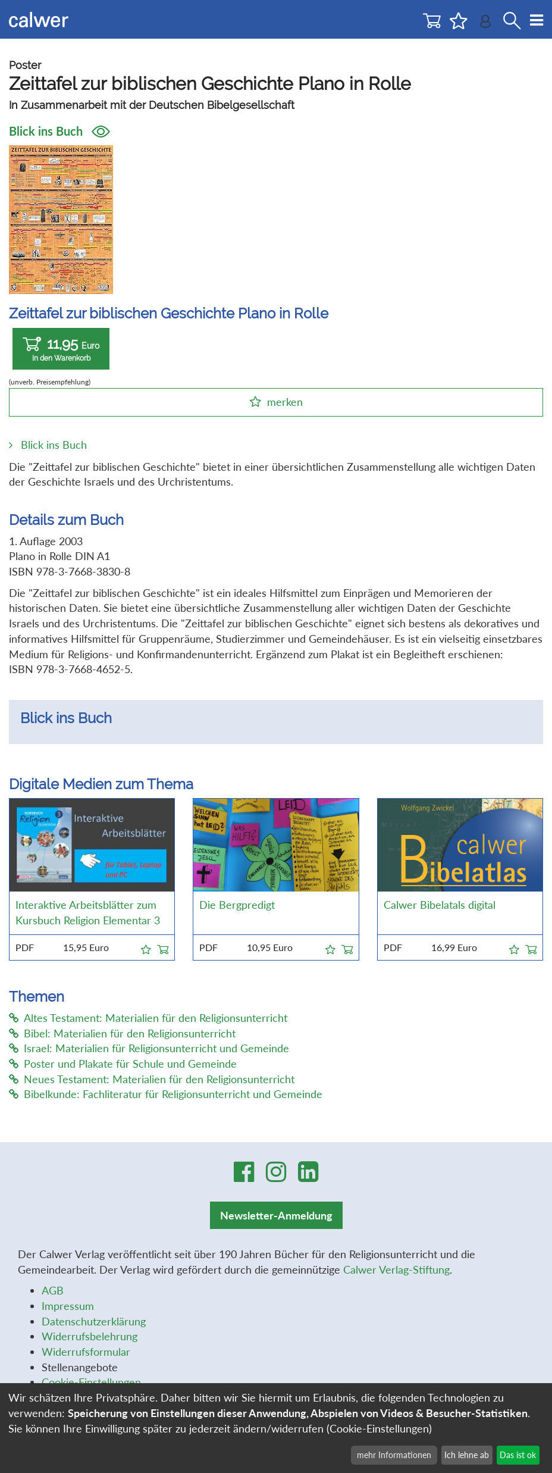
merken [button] (285, 401)
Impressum (68, 1305)
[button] (146, 947)
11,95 (61, 349)
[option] (276, 732)
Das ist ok (518, 1455)
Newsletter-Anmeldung (276, 1215)
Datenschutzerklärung (94, 1321)
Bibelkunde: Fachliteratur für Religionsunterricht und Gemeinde (165, 1093)
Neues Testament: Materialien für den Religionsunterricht (151, 1079)
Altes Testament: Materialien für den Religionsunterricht (148, 1017)
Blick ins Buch (59, 131)
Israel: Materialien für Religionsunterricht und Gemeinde (149, 1048)
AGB (53, 1290)
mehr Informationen (394, 1455)
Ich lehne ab (466, 1455)
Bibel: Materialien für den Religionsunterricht (122, 1033)
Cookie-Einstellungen (91, 1381)
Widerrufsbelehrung (89, 1336)
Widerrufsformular (86, 1351)
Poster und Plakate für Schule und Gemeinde (123, 1063)
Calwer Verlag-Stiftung (396, 1269)
